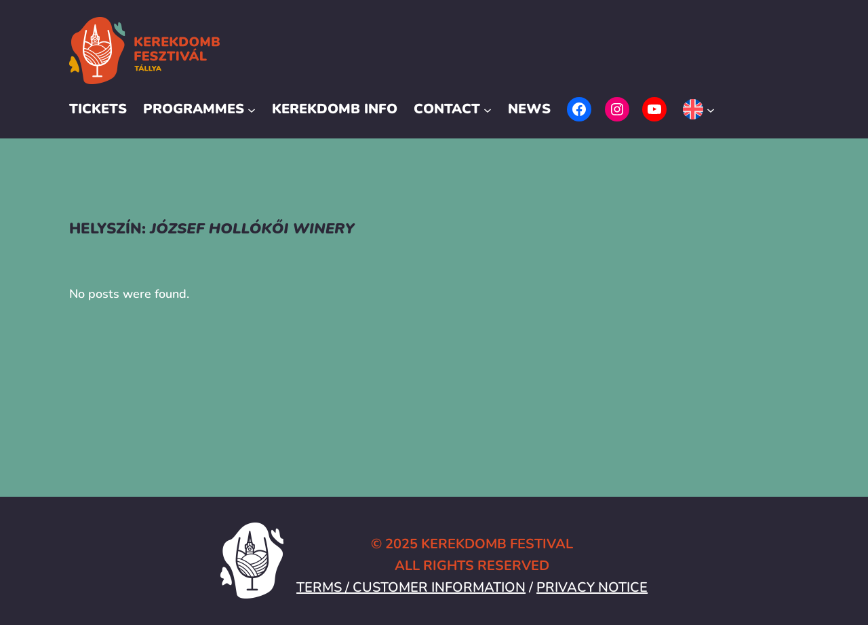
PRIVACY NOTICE (592, 587)
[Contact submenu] (488, 109)
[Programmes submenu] (252, 109)
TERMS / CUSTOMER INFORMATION (411, 587)
